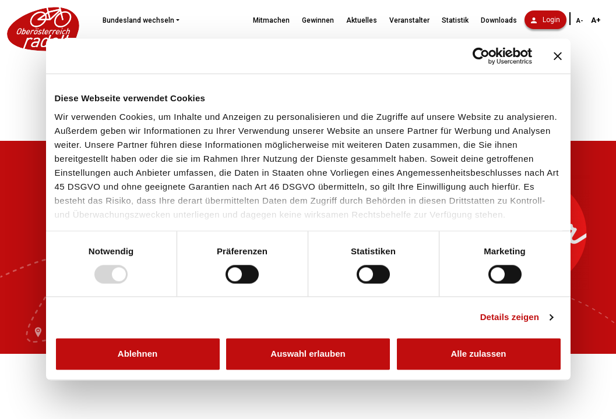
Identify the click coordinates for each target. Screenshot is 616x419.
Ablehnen (137, 354)
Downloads (499, 20)
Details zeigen (509, 317)
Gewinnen (318, 20)
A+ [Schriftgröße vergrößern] (596, 20)
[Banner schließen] (558, 56)
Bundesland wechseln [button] (138, 20)
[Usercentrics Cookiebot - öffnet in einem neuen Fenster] (481, 56)
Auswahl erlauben (307, 354)
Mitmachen (271, 20)
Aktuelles (361, 20)
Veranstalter (409, 20)
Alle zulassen (478, 354)
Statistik (455, 20)
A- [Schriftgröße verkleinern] (579, 20)
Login (545, 20)
